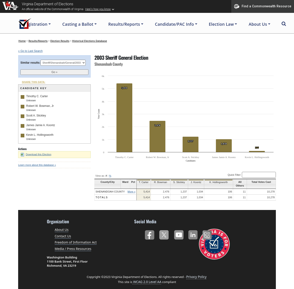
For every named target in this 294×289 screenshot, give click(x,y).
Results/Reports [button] (124, 24)
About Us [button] (258, 24)
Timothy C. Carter (37, 96)
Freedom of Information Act (76, 239)
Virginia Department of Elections (47, 4)
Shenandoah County (110, 188)
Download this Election (36, 154)
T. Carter (143, 182)
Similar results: (30, 62)
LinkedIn (193, 230)
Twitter (164, 230)
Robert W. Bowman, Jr (40, 106)
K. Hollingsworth (217, 182)
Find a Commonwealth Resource (262, 6)
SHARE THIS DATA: (33, 82)
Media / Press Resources (73, 245)
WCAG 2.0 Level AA (146, 278)
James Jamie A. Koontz (40, 125)
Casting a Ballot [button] (77, 24)
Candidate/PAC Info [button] (174, 24)
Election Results (59, 40)
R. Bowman (160, 182)
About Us (61, 226)
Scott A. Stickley (36, 115)
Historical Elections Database (89, 40)
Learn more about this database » (37, 165)
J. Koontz (195, 182)
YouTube (178, 230)
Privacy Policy (196, 273)
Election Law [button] (221, 24)
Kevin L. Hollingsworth (40, 134)
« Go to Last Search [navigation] (30, 51)
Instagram (208, 230)
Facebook (149, 230)
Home (22, 40)
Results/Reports (38, 40)
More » (131, 188)
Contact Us (63, 232)
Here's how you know (98, 9)
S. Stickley (178, 182)
